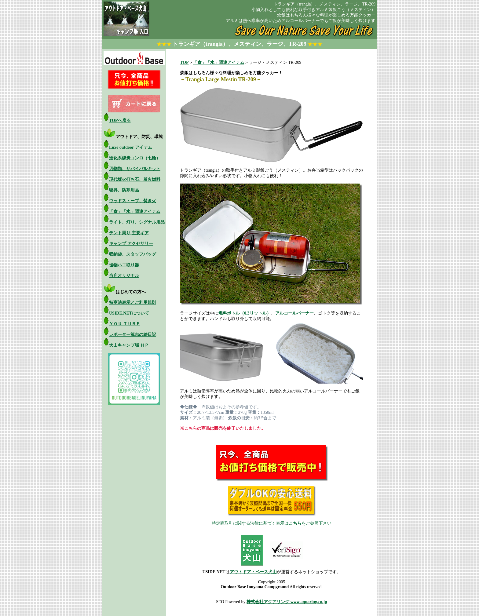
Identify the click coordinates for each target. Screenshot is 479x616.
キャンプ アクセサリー (131, 243)
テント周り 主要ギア (129, 233)
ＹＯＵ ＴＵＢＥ (124, 324)
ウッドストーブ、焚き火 (132, 201)
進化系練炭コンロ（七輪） (134, 158)
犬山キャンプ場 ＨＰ (129, 345)
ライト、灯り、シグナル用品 (137, 222)
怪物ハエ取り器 (124, 265)
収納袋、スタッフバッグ (132, 254)
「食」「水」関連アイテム (134, 211)
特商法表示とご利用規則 (132, 302)
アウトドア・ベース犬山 (253, 572)
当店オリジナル (124, 275)
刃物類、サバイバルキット (134, 168)
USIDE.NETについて (129, 313)
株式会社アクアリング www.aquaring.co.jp (287, 602)
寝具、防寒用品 (124, 190)
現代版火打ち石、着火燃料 (134, 179)
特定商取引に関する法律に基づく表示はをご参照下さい (271, 523)
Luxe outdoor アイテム (130, 147)
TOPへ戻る (120, 120)
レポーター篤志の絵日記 (132, 334)
